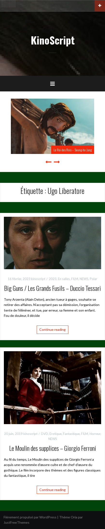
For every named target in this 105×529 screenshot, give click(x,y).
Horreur (95, 434)
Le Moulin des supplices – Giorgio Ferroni (52, 448)
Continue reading (52, 329)
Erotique (55, 434)
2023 (52, 279)
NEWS (84, 279)
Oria (74, 517)
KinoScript (53, 39)
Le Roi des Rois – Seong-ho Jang (73, 149)
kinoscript (38, 279)
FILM (74, 279)
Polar (93, 279)
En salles (64, 279)
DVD (44, 434)
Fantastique (71, 434)
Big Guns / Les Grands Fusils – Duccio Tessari (52, 288)
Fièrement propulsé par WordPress (30, 517)
